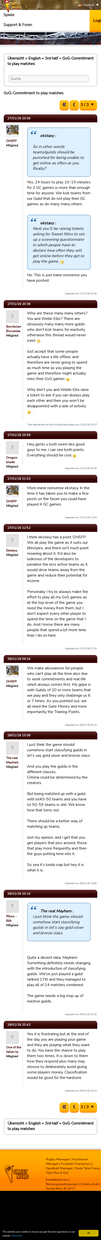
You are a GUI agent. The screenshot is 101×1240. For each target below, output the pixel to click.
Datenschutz (90, 1184)
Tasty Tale (82, 1168)
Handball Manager (59, 1168)
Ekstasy (11, 550)
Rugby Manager (57, 1159)
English (34, 58)
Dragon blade (11, 459)
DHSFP (11, 141)
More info (17, 1236)
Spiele (8, 15)
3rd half (51, 58)
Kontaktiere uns (57, 1179)
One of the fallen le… (13, 1049)
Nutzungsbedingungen (62, 1184)
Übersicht (15, 58)
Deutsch (86, 5)
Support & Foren (17, 25)
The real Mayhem (12, 760)
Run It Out (61, 1173)
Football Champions (76, 1164)
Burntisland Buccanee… (14, 328)
